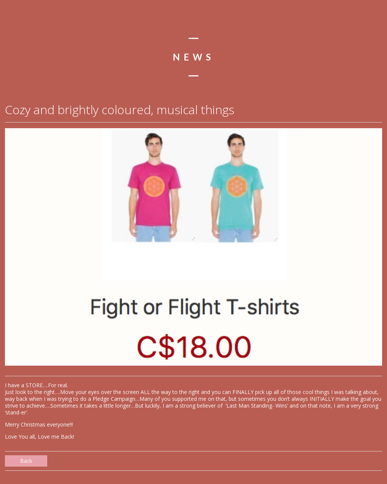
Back (26, 460)
